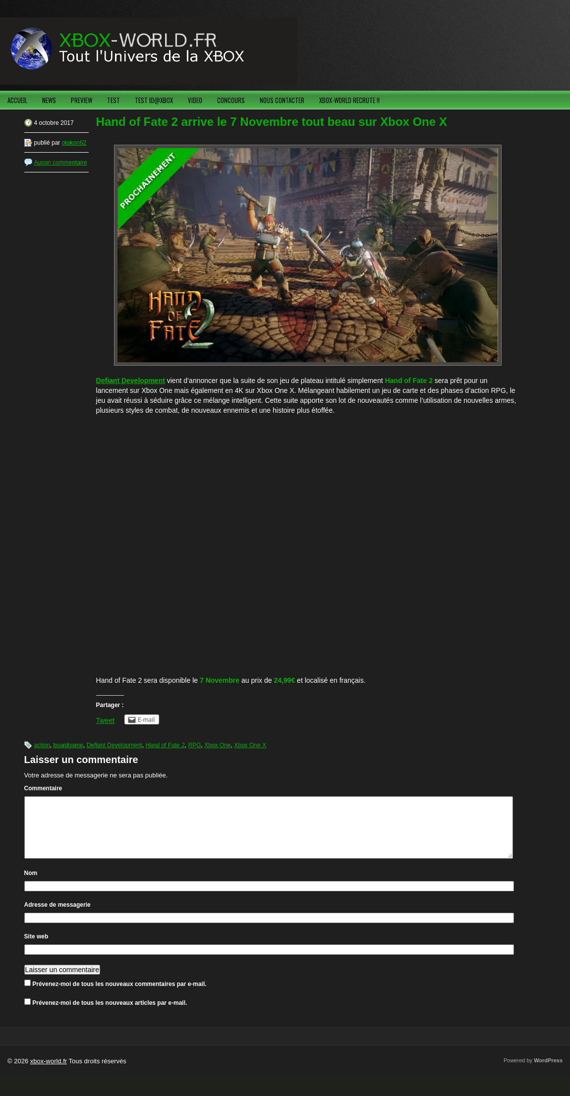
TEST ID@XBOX (154, 100)
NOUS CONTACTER (282, 100)
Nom (31, 884)
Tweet (105, 720)
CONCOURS (231, 100)
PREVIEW (81, 100)
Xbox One (217, 745)
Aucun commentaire (60, 162)
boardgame (68, 745)
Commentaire (43, 788)
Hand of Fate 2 (164, 745)
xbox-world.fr (48, 1073)
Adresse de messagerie (57, 916)
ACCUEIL (17, 100)
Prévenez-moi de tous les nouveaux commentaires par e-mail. (119, 995)
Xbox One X (250, 745)
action (42, 745)
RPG (194, 745)
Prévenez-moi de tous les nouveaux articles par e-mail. (109, 1014)
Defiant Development (114, 745)
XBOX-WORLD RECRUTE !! (349, 100)
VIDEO (195, 100)
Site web (36, 948)
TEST (113, 100)
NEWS (49, 100)
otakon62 (74, 142)
